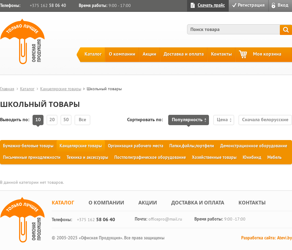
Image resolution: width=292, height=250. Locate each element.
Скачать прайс (211, 5)
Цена (222, 119)
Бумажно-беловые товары (28, 146)
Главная (7, 88)
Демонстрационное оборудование (253, 146)
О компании (122, 54)
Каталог (93, 54)
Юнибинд (252, 157)
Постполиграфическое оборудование (150, 157)
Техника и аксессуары (87, 157)
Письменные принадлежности (32, 157)
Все (82, 119)
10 (38, 119)
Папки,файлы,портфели (191, 146)
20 (52, 119)
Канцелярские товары (60, 88)
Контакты (221, 54)
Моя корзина (267, 54)
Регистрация (251, 5)
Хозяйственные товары (214, 157)
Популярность (187, 119)
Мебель (274, 157)
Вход (283, 5)
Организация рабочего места (135, 146)
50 (66, 119)
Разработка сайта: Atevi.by (266, 238)
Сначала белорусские (265, 119)
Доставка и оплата (184, 54)
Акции (149, 54)
